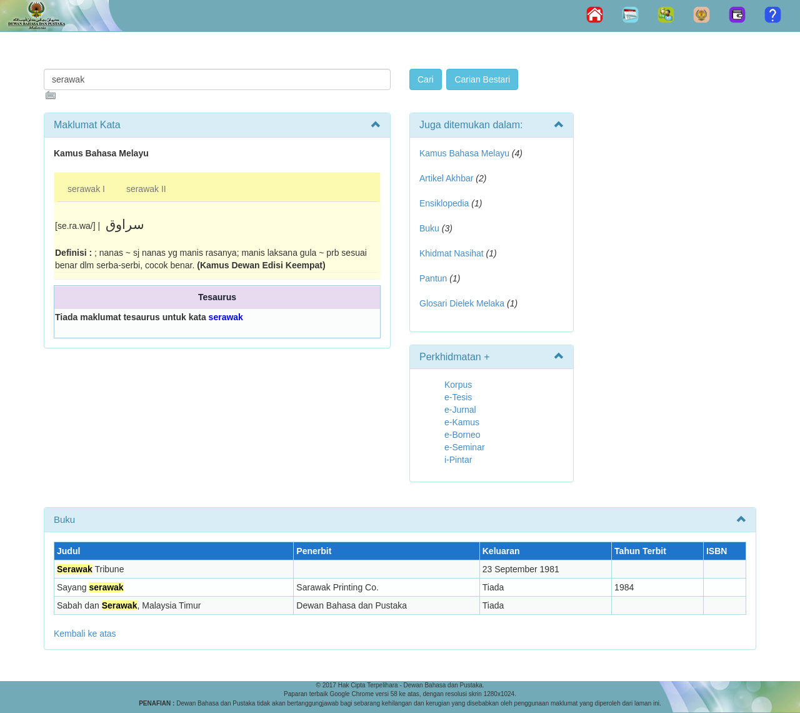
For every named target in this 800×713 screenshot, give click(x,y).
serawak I (86, 189)
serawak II (146, 189)
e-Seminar (464, 447)
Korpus (458, 385)
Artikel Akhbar (446, 178)
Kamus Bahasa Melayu (465, 153)
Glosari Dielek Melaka (461, 303)
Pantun (433, 278)
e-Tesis (458, 397)
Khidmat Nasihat (451, 253)
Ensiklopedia (444, 203)
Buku (429, 228)
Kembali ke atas (85, 634)
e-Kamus (461, 422)
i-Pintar (458, 460)
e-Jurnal (460, 410)
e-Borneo (462, 435)
